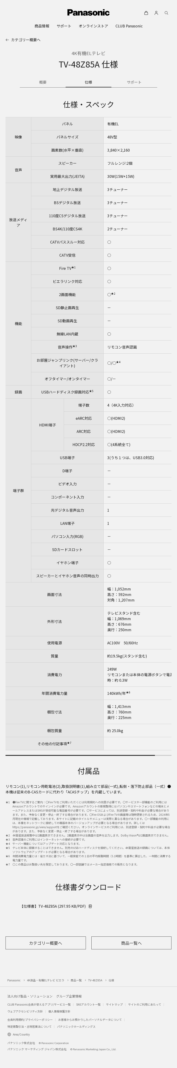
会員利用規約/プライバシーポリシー (30, 1019)
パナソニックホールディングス (76, 1026)
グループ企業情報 (69, 996)
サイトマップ (114, 1004)
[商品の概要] (43, 82)
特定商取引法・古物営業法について (29, 1026)
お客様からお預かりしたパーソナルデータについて (90, 1019)
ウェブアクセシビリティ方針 (25, 1011)
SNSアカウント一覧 (88, 1004)
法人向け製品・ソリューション (29, 996)
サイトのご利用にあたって (144, 1004)
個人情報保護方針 (59, 1011)
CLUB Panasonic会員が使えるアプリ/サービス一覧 (39, 1004)
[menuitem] (42, 25)
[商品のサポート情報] (134, 82)
